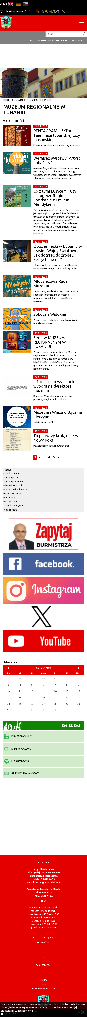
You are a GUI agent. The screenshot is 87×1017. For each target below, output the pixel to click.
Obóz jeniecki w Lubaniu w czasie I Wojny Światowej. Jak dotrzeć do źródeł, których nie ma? (57, 253)
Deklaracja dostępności (44, 937)
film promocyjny (18, 736)
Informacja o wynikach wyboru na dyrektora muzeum (53, 386)
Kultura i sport (19, 100)
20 (43, 697)
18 (20, 697)
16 (78, 691)
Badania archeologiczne (15, 489)
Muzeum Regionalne (41, 100)
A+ (25, 11)
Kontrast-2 (51, 11)
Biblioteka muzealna (13, 485)
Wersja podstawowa (38, 11)
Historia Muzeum (12, 493)
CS (25, 4)
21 (55, 697)
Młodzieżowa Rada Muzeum (50, 283)
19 (31, 697)
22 (67, 697)
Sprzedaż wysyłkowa (14, 505)
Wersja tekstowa (56, 11)
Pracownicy (9, 497)
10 (8, 691)
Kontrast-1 (46, 11)
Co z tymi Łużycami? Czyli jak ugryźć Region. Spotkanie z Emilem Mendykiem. (55, 198)
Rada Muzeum (10, 501)
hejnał (43, 980)
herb (43, 984)
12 (31, 691)
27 (43, 704)
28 (55, 704)
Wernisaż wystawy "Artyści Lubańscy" (57, 160)
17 (8, 697)
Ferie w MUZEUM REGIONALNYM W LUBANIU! (49, 342)
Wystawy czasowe (13, 481)
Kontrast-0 (42, 11)
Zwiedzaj (41, 725)
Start (6, 100)
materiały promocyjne (43, 989)
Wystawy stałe (11, 477)
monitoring (45, 40)
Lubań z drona (16, 761)
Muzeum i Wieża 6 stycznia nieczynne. (57, 414)
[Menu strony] (81, 24)
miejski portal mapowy (21, 773)
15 (67, 691)
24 (8, 704)
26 (31, 704)
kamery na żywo (17, 748)
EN (10, 4)
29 (67, 704)
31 (8, 710)
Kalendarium (59, 40)
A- (34, 11)
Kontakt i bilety (11, 473)
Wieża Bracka (10, 509)
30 (78, 704)
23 (78, 697)
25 (20, 704)
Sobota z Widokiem (50, 314)
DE (18, 4)
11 (20, 691)
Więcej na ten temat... (26, 1010)
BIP (31, 40)
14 (55, 691)
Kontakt (77, 40)
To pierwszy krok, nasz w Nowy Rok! (55, 437)
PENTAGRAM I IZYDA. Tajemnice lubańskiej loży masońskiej (56, 135)
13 (43, 691)
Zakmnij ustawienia (63, 11)
